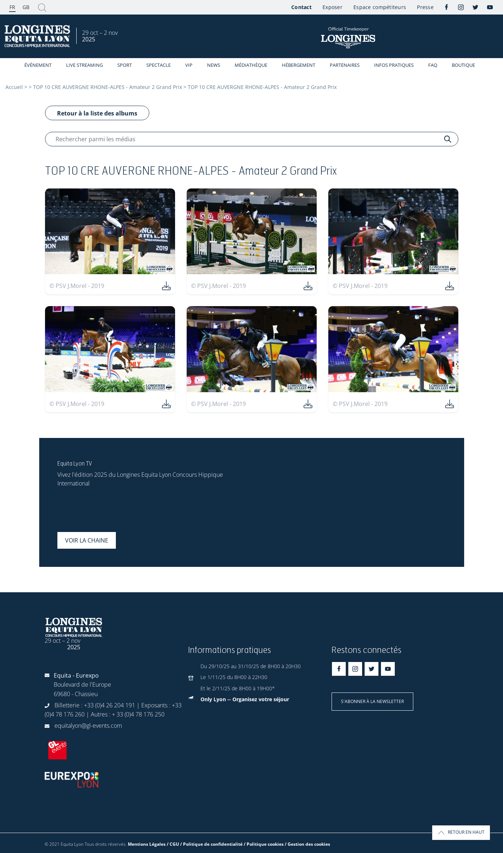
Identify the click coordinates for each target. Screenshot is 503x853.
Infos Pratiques (394, 65)
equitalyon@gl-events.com (88, 726)
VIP (188, 65)
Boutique (463, 65)
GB (26, 7)
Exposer (332, 7)
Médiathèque (251, 65)
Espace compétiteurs (379, 7)
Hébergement (298, 65)
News (213, 65)
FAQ (432, 65)
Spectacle (158, 65)
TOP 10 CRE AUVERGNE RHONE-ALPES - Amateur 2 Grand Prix (107, 87)
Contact (301, 7)
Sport (124, 65)
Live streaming (84, 65)
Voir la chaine (86, 540)
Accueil (14, 87)
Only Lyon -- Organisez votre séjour (244, 699)
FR (12, 7)
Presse (425, 7)
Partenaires (345, 65)
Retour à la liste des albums (97, 113)
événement (38, 65)
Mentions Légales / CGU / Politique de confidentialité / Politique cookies (206, 844)
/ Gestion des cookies (307, 844)
